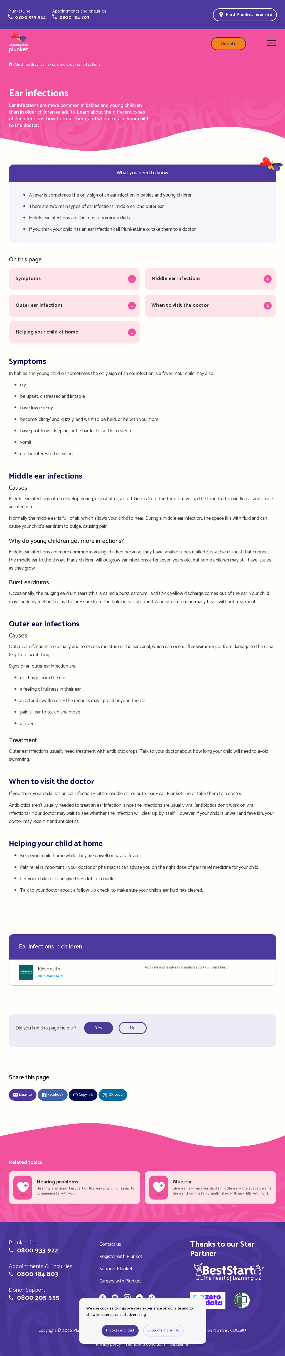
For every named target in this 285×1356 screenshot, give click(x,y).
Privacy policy (108, 1344)
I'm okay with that (120, 1330)
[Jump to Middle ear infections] (210, 279)
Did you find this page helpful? (46, 1028)
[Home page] (18, 44)
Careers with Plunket (120, 1281)
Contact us (110, 1244)
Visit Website (48, 976)
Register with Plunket (120, 1256)
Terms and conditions (145, 1344)
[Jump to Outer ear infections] (74, 306)
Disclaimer (179, 1344)
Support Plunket (115, 1269)
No (133, 1028)
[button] (27, 14)
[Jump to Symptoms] (74, 279)
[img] (229, 1272)
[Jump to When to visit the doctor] (210, 306)
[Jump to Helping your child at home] (74, 332)
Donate (228, 44)
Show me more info (163, 1330)
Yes (98, 1028)
